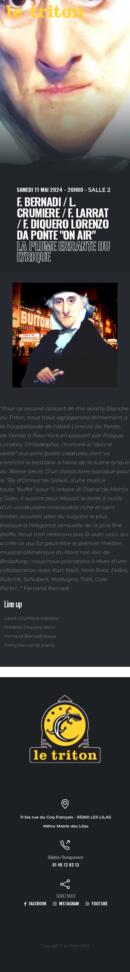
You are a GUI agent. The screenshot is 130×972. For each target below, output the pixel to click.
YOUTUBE (96, 903)
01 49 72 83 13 (65, 865)
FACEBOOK (35, 903)
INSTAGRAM (66, 903)
